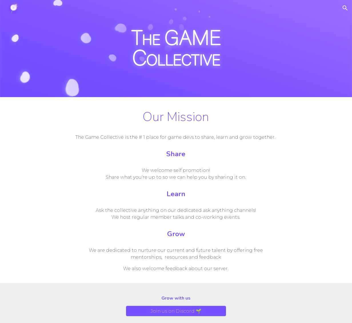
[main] (176, 117)
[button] (345, 8)
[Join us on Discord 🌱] (176, 311)
